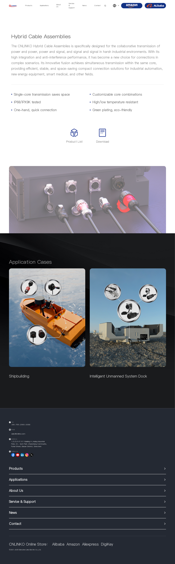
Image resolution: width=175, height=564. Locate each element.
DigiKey (107, 544)
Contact (97, 5)
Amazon (73, 544)
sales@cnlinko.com (18, 434)
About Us (58, 5)
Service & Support (72, 5)
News (84, 5)
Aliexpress (90, 544)
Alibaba (58, 544)
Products (28, 5)
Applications (44, 5)
